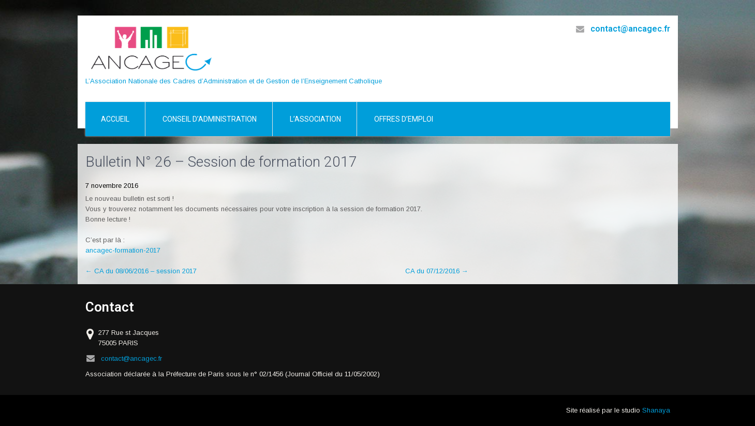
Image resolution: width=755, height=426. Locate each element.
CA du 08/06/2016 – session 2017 (141, 271)
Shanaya (656, 410)
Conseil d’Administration (209, 119)
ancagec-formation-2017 (122, 250)
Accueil (115, 119)
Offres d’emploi (403, 119)
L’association (315, 119)
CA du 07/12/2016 (436, 271)
